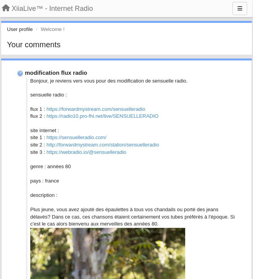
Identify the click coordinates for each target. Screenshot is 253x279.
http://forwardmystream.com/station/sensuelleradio (102, 145)
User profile (20, 29)
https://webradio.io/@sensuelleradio (86, 152)
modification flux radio (56, 72)
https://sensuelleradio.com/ (76, 137)
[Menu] (239, 8)
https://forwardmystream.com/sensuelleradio (95, 109)
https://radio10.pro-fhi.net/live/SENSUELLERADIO (102, 116)
